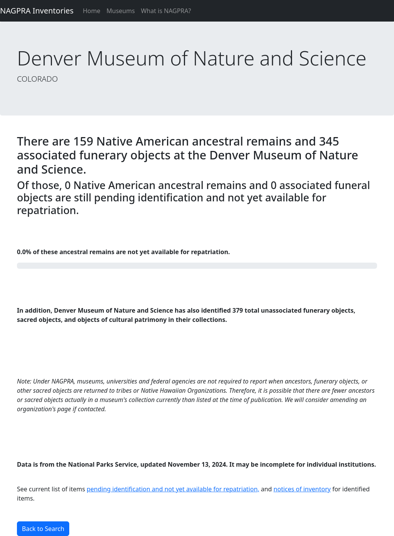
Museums (121, 11)
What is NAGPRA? (166, 11)
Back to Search (43, 528)
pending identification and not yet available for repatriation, (173, 489)
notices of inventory (302, 489)
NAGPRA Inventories (36, 10)
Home (91, 11)
